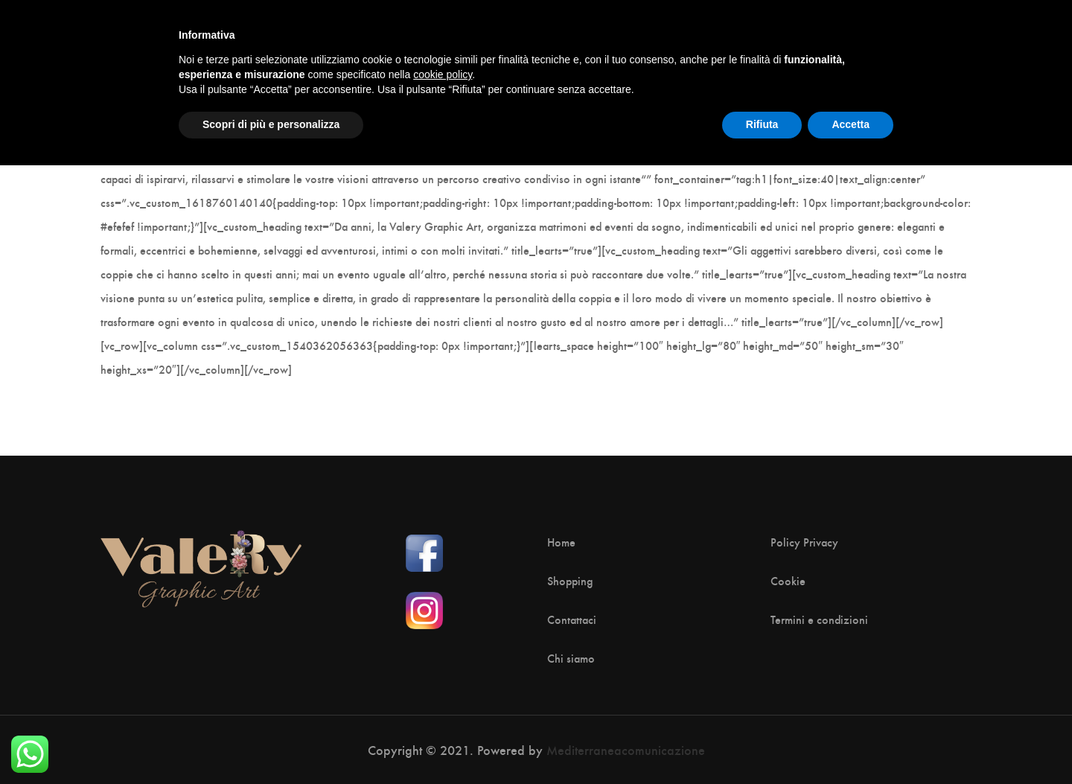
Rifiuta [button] (762, 743)
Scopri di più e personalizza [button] (270, 743)
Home (561, 542)
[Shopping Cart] (955, 36)
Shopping (570, 580)
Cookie (787, 580)
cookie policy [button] (442, 693)
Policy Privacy (804, 542)
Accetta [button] (851, 743)
